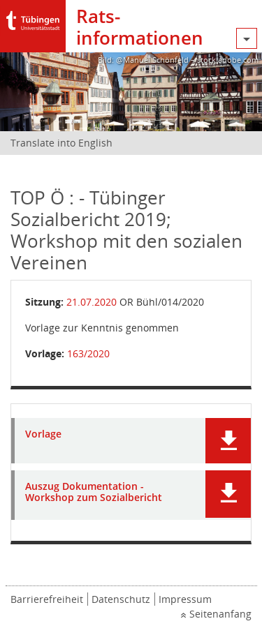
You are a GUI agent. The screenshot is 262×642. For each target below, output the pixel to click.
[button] (228, 440)
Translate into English (61, 142)
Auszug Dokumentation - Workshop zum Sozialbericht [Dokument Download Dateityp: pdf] (93, 493)
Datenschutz (121, 599)
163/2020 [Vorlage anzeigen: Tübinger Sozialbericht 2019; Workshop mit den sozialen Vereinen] (88, 353)
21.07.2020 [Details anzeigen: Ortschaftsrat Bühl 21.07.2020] (91, 301)
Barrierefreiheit (46, 599)
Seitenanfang (220, 613)
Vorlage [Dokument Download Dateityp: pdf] (43, 434)
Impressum (185, 599)
